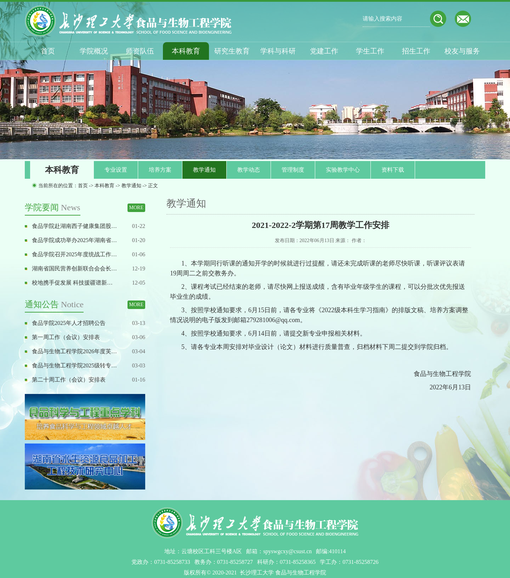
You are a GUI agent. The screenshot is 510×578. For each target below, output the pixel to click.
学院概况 (94, 51)
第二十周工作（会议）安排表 (69, 380)
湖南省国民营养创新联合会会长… (74, 268)
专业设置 (115, 170)
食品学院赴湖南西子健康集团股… (74, 226)
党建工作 (324, 51)
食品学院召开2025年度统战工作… (74, 254)
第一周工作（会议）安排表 (66, 337)
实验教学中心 (343, 170)
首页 (48, 51)
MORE (136, 207)
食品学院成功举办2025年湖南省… (74, 240)
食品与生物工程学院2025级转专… (74, 365)
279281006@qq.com (273, 320)
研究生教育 (232, 51)
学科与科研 (278, 51)
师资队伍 (140, 51)
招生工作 (416, 51)
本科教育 (186, 51)
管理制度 (293, 170)
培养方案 (160, 170)
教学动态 (248, 170)
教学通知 (204, 170)
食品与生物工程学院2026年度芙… (74, 351)
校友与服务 (462, 51)
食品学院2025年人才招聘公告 (69, 323)
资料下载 (392, 170)
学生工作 (370, 51)
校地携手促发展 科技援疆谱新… (72, 283)
